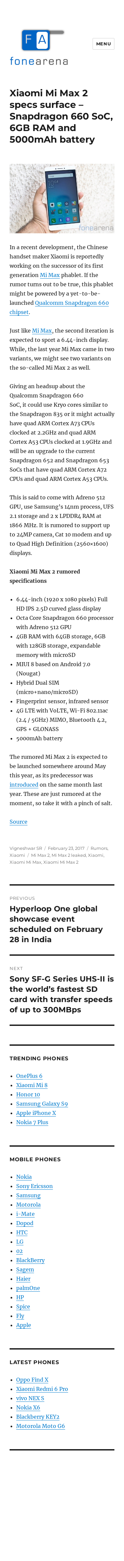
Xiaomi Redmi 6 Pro (42, 1389)
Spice (23, 1306)
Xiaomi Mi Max (25, 862)
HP (20, 1297)
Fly (20, 1315)
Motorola (28, 1204)
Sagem (25, 1269)
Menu (103, 43)
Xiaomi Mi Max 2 (60, 862)
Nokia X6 (28, 1407)
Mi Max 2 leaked (69, 855)
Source (18, 821)
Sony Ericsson (34, 1186)
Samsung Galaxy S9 (42, 1103)
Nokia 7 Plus (32, 1122)
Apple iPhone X (36, 1113)
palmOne (28, 1288)
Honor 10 (28, 1094)
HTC (21, 1232)
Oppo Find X (32, 1379)
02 (19, 1251)
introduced (24, 784)
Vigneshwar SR (26, 848)
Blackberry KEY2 (38, 1416)
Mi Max (50, 275)
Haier (23, 1278)
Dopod (24, 1223)
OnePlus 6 (29, 1076)
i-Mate (25, 1214)
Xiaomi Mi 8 (32, 1085)
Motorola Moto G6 (40, 1426)
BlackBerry (30, 1260)
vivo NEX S (30, 1398)
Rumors (99, 848)
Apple (23, 1325)
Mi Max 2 (40, 855)
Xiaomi (17, 855)
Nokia (24, 1176)
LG (19, 1241)
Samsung (28, 1195)
